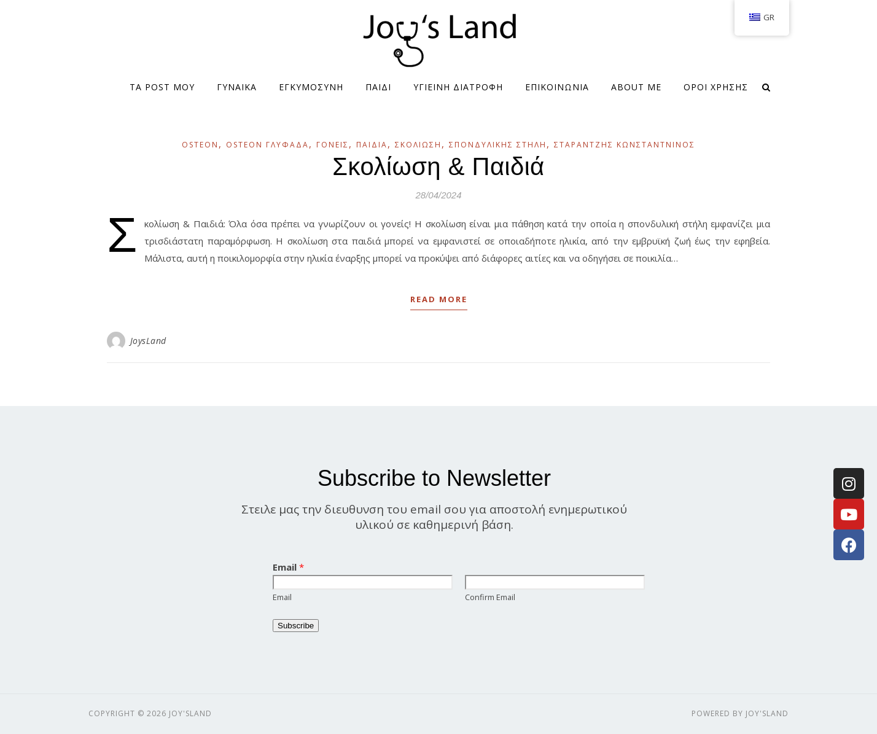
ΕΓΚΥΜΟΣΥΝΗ (311, 87)
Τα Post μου (162, 87)
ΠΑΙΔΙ (378, 87)
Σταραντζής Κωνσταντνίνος (624, 144)
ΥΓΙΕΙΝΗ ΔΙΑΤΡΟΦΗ (458, 87)
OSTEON (200, 144)
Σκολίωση (418, 144)
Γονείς (332, 144)
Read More (438, 299)
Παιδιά (372, 144)
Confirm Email (490, 597)
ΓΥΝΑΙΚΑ (237, 87)
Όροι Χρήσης (716, 87)
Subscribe (296, 625)
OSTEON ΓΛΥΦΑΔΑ (267, 144)
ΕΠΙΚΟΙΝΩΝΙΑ (557, 87)
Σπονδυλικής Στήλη (498, 144)
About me (636, 87)
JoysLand (148, 340)
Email (288, 567)
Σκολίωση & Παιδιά (438, 166)
